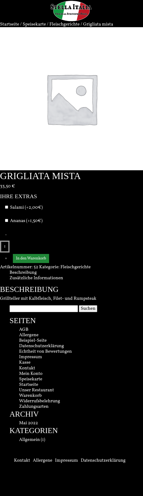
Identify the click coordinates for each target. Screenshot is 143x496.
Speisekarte (34, 24)
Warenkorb (30, 396)
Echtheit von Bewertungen (45, 351)
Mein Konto (30, 374)
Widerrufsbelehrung (39, 401)
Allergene (29, 335)
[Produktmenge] (5, 247)
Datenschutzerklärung (41, 346)
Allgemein (29, 440)
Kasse (25, 362)
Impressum (30, 357)
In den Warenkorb (31, 258)
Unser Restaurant (36, 390)
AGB (23, 329)
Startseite (9, 24)
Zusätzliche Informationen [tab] (36, 278)
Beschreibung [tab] (23, 272)
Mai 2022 (28, 423)
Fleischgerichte (64, 24)
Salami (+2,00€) (26, 207)
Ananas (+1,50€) (26, 221)
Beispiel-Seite (33, 340)
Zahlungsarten (34, 406)
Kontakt (27, 368)
